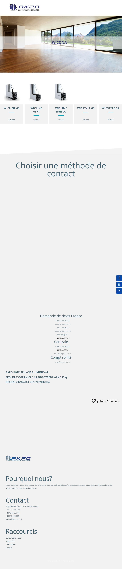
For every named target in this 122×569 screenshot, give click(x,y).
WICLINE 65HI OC (61, 109)
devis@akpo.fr (62, 334)
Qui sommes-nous (13, 538)
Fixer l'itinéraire (109, 401)
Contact (9, 548)
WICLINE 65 (11, 108)
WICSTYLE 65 (85, 108)
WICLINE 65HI (36, 109)
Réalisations (11, 544)
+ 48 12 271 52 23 (62, 320)
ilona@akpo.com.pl (62, 362)
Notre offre (10, 541)
